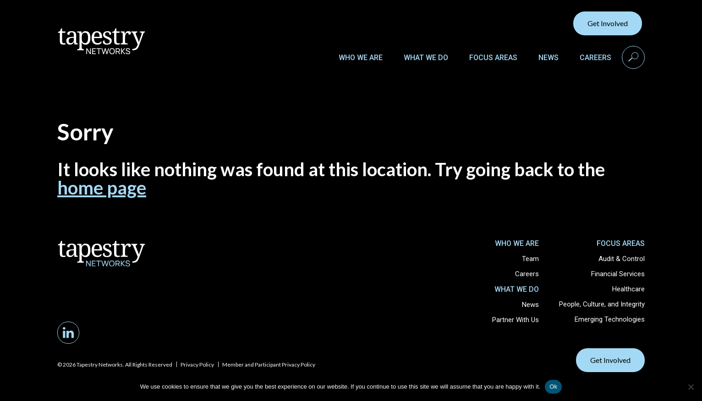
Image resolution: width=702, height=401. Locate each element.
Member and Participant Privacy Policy (268, 364)
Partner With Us (515, 320)
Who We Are (361, 57)
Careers (595, 57)
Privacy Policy (197, 364)
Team (530, 259)
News (548, 57)
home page (101, 188)
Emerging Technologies (610, 319)
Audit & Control (621, 259)
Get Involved (607, 23)
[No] (690, 386)
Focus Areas (493, 57)
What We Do (426, 57)
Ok (553, 386)
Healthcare (628, 289)
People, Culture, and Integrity (602, 304)
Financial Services (618, 274)
